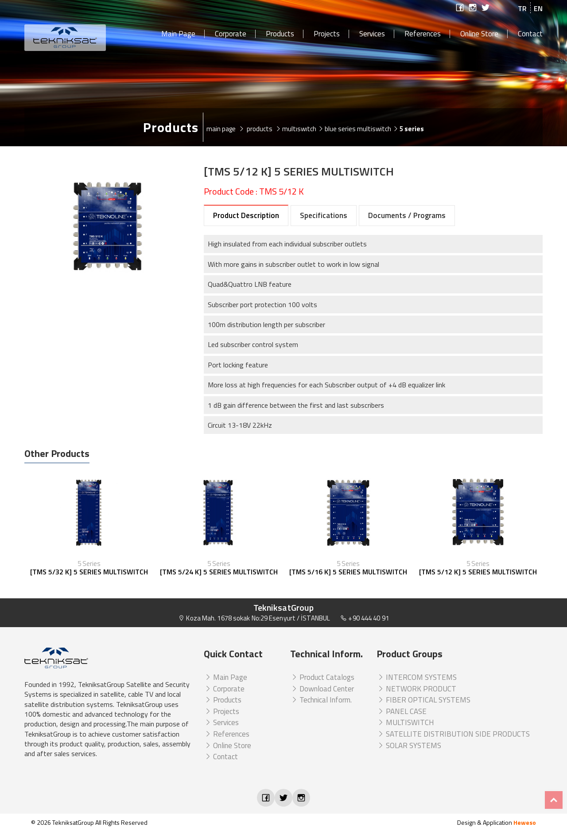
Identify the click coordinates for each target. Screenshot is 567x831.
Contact (530, 34)
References (422, 34)
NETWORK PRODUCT (416, 688)
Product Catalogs (322, 677)
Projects (327, 34)
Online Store (479, 34)
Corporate (230, 34)
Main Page (178, 34)
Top (554, 800)
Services (372, 34)
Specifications (323, 215)
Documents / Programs (407, 215)
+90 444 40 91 (364, 618)
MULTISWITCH (405, 722)
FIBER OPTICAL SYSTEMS (423, 700)
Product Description (246, 215)
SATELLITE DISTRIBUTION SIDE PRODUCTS (453, 734)
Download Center (322, 688)
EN (538, 8)
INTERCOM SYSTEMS (417, 677)
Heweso (524, 822)
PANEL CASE (402, 711)
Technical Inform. (321, 700)
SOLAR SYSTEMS (409, 745)
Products (280, 34)
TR (522, 8)
